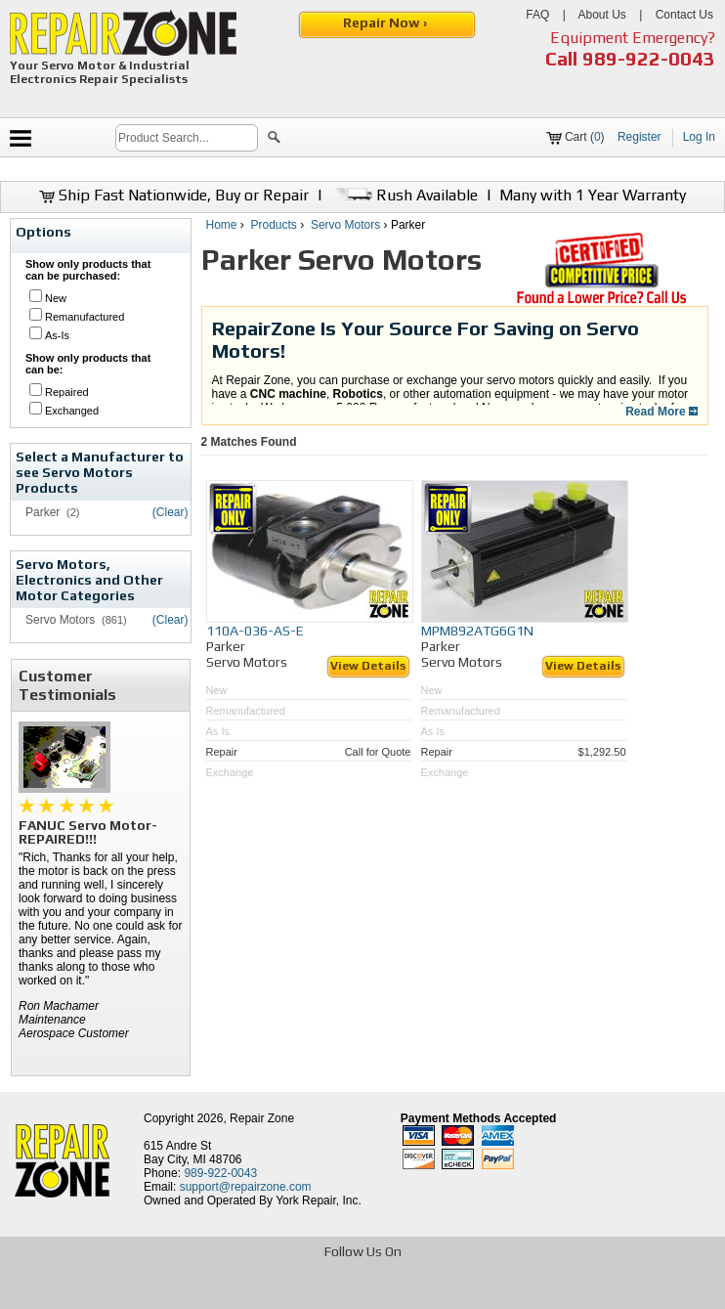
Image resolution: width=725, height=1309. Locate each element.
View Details (367, 666)
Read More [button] (661, 411)
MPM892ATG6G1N (477, 630)
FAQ (537, 15)
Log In (699, 137)
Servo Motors (345, 225)
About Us (601, 15)
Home (221, 225)
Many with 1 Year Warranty (592, 195)
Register (639, 137)
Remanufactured (84, 317)
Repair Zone (262, 1118)
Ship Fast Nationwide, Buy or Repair (174, 195)
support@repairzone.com (246, 1187)
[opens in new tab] (220, 1292)
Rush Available (404, 195)
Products (274, 225)
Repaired (67, 392)
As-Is (57, 335)
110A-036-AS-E (255, 630)
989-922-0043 (648, 58)
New (55, 298)
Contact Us (684, 15)
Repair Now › (386, 22)
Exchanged (72, 410)
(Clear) (170, 512)
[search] (186, 138)
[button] (274, 139)
